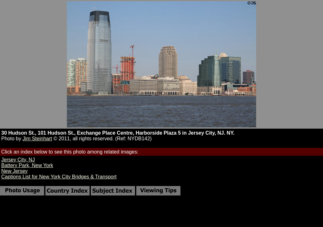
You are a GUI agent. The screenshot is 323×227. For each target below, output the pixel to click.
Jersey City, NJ (18, 159)
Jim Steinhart (37, 138)
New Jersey (14, 171)
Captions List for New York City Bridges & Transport (59, 176)
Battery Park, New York (27, 165)
